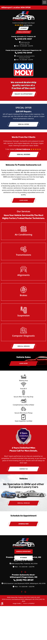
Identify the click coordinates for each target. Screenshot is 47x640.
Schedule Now (23, 524)
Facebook (22, 572)
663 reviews (27, 25)
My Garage (23, 28)
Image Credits (17, 603)
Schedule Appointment (23, 32)
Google (25, 572)
